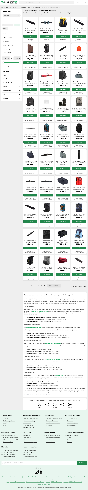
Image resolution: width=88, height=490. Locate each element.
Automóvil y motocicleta (32, 415)
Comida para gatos (8, 452)
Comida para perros (9, 454)
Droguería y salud (8, 432)
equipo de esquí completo (40, 311)
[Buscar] (20, 2)
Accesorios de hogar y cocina (54, 418)
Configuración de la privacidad (77, 477)
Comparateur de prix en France (35, 482)
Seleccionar (11, 67)
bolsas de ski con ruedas (53, 359)
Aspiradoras (27, 437)
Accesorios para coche (31, 418)
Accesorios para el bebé (53, 435)
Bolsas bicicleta (71, 425)
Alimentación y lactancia (10, 437)
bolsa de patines (60, 375)
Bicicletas (70, 421)
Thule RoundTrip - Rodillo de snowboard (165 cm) (79, 29)
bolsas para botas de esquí (34, 327)
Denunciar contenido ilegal (78, 286)
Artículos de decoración (53, 423)
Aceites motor (28, 425)
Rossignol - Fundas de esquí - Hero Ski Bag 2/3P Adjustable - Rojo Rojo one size (46, 82)
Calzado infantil (50, 440)
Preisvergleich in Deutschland (73, 482)
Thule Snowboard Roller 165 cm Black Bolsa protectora (30, 29)
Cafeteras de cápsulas (30, 442)
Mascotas (4, 447)
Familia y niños (49, 432)
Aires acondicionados (52, 421)
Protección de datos (16, 477)
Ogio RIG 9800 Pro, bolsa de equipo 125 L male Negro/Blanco (62, 109)
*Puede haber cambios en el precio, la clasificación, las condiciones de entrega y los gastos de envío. (44, 487)
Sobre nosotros (50, 477)
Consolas (69, 442)
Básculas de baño (8, 442)
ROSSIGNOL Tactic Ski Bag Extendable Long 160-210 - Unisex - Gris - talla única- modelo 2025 (46, 188)
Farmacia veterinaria (9, 456)
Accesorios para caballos (10, 450)
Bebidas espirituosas (9, 421)
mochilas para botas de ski (53, 343)
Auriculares (27, 440)
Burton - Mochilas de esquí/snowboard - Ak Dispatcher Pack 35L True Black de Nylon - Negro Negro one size (46, 56)
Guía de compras (61, 477)
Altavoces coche (29, 427)
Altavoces (27, 435)
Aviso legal (5, 477)
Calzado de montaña (30, 456)
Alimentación (6, 415)
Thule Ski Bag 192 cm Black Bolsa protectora (46, 29)
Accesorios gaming (73, 435)
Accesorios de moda (30, 450)
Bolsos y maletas (29, 452)
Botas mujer (28, 454)
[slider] (3, 62)
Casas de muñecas (72, 440)
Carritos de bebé (50, 442)
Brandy (5, 423)
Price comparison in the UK (44, 484)
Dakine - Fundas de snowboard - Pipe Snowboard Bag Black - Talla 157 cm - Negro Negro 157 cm (79, 267)
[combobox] (48, 2)
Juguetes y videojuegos (74, 432)
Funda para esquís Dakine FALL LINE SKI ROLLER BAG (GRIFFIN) (46, 109)
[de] (5, 58)
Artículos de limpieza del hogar (12, 440)
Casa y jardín (49, 415)
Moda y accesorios (30, 447)
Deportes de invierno (34, 7)
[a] (16, 58)
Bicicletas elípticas (72, 423)
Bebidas (5, 418)
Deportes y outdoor (12, 7)
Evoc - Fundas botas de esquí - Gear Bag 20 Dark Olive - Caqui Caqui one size (79, 82)
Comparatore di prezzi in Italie (16, 482)
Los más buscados (28, 477)
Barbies (69, 437)
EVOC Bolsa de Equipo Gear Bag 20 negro (30, 162)
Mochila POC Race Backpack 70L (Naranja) (78, 56)
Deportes (23, 7)
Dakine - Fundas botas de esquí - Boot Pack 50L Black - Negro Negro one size (30, 82)
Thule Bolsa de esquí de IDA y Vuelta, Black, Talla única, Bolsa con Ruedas (30, 215)
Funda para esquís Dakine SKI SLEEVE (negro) (30, 188)
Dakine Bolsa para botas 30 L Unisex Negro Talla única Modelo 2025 (62, 82)
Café (4, 425)
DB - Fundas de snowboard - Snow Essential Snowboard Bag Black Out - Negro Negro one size (63, 56)
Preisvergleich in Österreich (54, 482)
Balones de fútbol (72, 418)
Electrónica (27, 432)
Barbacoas (49, 425)
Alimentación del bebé (9, 435)
